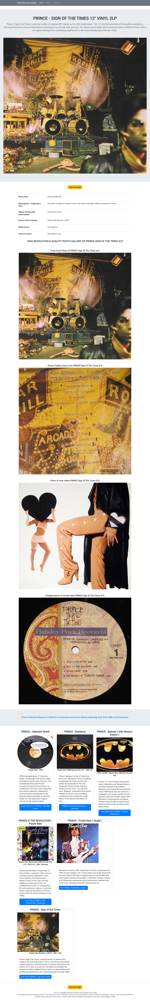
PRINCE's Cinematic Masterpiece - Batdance (75, 807)
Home (41, 3)
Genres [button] (56, 3)
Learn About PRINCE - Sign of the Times (35, 977)
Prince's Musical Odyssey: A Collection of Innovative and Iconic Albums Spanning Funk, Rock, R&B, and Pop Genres (75, 717)
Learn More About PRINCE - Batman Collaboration (114, 813)
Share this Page (75, 187)
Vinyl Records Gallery (27, 3)
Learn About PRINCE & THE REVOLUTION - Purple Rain (35, 902)
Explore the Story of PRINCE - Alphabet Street (35, 807)
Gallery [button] (48, 3)
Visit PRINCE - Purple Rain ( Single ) (73, 888)
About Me (56, 992)
